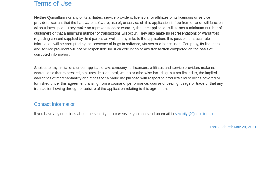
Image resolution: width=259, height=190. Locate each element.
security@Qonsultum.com (196, 114)
